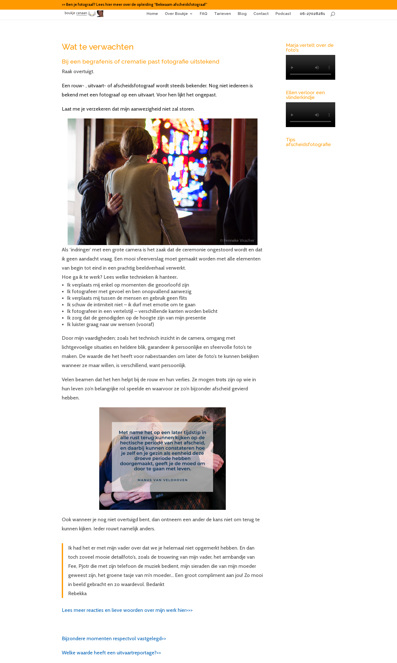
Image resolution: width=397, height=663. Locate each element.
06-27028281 (311, 14)
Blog (242, 14)
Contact (261, 14)
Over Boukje (176, 14)
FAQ (203, 14)
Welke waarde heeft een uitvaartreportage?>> (111, 653)
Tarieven (222, 14)
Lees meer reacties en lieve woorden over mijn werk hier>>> (127, 610)
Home (152, 14)
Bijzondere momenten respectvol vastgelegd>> (114, 638)
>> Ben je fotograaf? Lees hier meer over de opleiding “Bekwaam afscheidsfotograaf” (134, 5)
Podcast (283, 14)
